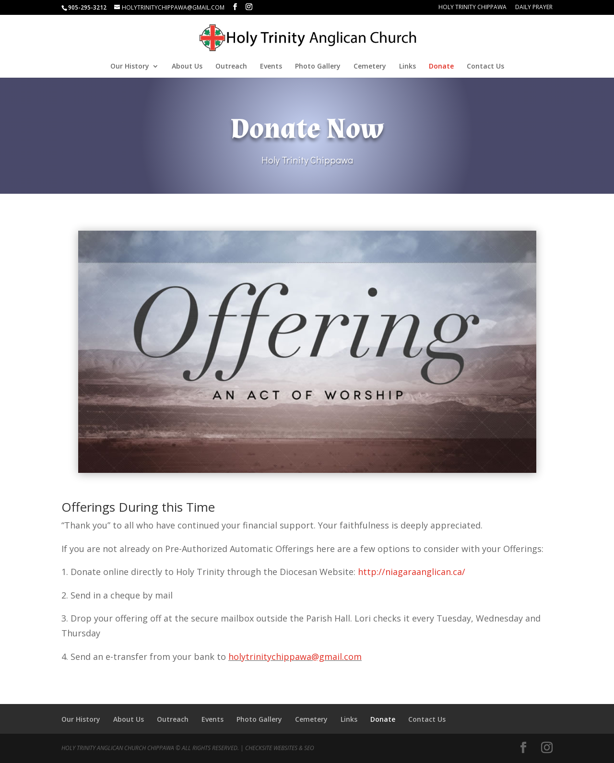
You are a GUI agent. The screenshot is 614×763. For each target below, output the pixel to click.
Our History (129, 66)
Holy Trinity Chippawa (472, 7)
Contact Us (485, 66)
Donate (441, 66)
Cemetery (370, 66)
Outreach (231, 66)
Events (271, 66)
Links (407, 66)
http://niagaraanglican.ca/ (411, 571)
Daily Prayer (534, 7)
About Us (187, 66)
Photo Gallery (318, 66)
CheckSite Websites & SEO (279, 748)
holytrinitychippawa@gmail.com (295, 656)
